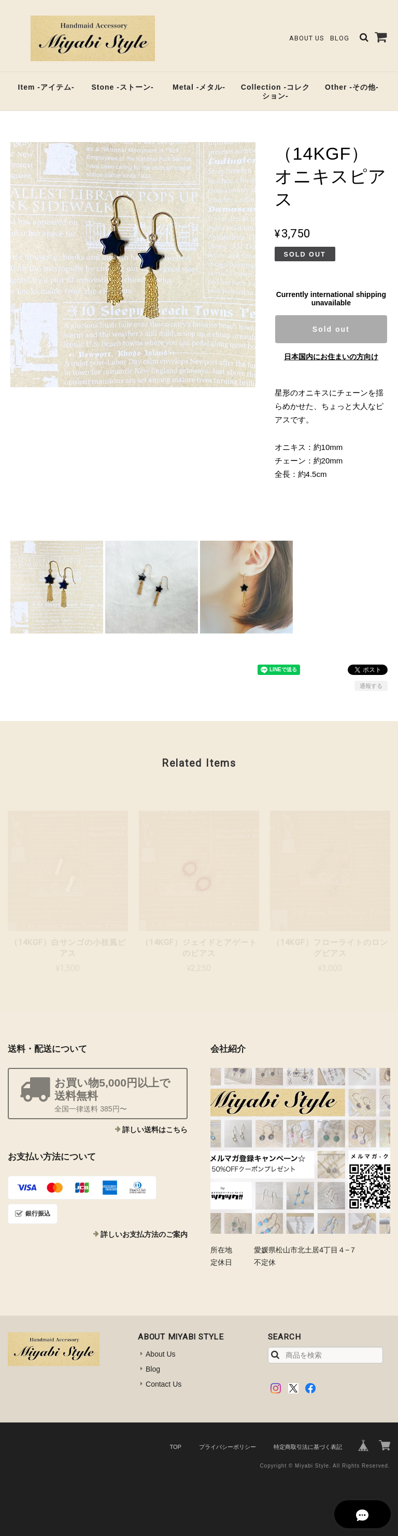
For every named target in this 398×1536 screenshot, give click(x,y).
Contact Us (163, 1384)
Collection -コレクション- (275, 91)
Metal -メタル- (199, 87)
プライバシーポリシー (227, 1447)
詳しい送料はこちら (155, 1129)
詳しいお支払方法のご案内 (144, 1234)
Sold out (331, 329)
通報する (371, 686)
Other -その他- (352, 87)
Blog (339, 38)
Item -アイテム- (46, 87)
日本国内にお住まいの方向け (331, 357)
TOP (175, 1447)
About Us (306, 38)
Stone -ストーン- (122, 87)
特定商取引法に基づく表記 (308, 1447)
